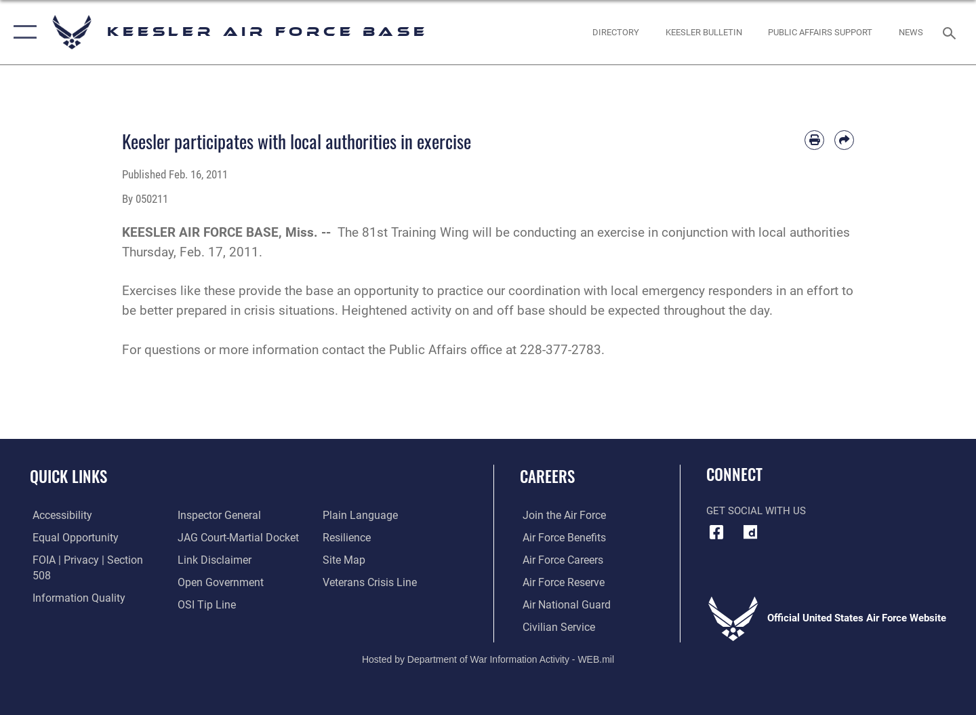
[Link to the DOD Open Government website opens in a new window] (217, 560)
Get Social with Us (756, 511)
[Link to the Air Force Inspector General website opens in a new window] (70, 604)
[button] (22, 32)
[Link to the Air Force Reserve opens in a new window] (560, 582)
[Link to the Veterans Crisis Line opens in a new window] (369, 560)
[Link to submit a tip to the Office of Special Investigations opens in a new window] (204, 582)
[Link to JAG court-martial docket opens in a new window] (235, 515)
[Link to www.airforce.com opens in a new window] (560, 515)
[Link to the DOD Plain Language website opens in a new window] (211, 604)
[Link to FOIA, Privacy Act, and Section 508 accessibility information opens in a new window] (92, 560)
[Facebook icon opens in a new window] (716, 532)
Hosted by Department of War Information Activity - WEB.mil (488, 658)
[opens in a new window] (750, 532)
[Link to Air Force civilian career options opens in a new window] (554, 627)
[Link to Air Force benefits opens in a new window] (560, 538)
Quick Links (68, 476)
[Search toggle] (951, 32)
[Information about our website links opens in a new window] (212, 538)
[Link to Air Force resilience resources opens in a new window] (346, 515)
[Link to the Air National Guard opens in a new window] (561, 604)
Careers (547, 476)
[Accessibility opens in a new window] (59, 515)
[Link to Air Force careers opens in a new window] (559, 560)
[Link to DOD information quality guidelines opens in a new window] (73, 582)
